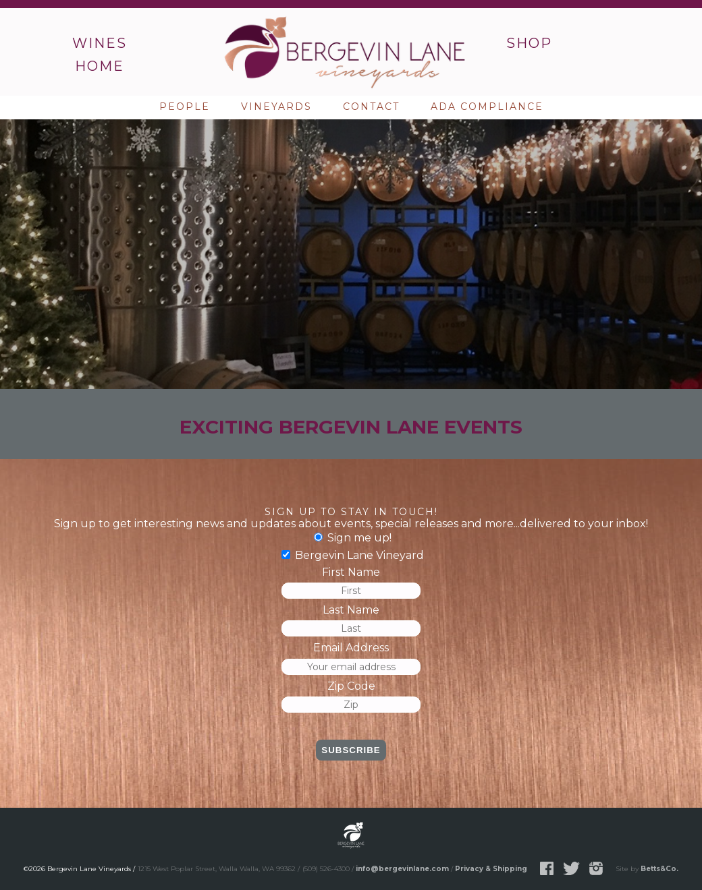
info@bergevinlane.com (402, 868)
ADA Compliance (487, 106)
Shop (529, 43)
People (184, 106)
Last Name (351, 609)
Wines (99, 43)
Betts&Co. (659, 868)
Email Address (351, 647)
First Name (351, 572)
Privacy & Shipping (491, 868)
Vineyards (276, 106)
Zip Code (351, 686)
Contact (371, 106)
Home (99, 66)
